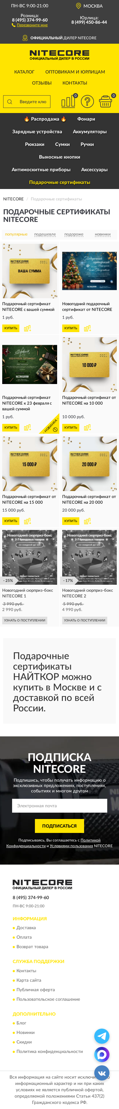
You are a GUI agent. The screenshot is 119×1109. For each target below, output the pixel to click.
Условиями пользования (71, 846)
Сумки (62, 144)
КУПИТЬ (10, 328)
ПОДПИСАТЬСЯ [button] (59, 826)
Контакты (75, 83)
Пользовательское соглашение (48, 999)
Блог (21, 1023)
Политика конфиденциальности (50, 1051)
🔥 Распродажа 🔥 (45, 119)
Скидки (24, 1042)
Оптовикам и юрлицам (75, 72)
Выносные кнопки (59, 157)
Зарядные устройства (37, 131)
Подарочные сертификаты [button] (59, 182)
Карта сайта (29, 980)
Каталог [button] (24, 72)
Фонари (86, 119)
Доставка (26, 928)
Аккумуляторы (90, 131)
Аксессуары (94, 169)
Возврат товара (32, 947)
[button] (30, 25)
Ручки (87, 144)
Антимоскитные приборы (41, 169)
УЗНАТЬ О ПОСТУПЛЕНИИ (24, 620)
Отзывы (42, 83)
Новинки (26, 1032)
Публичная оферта (36, 990)
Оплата (24, 938)
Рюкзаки (34, 144)
